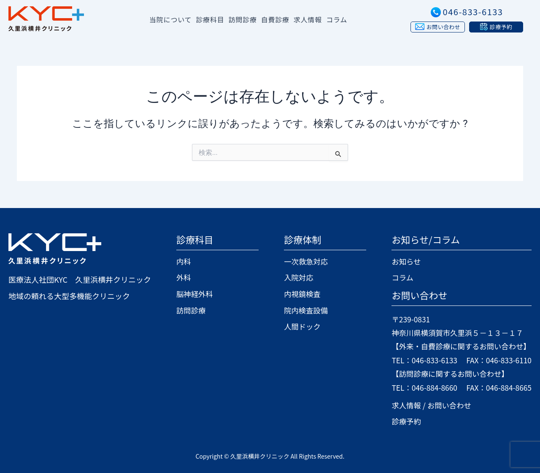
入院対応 (296, 277)
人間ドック (300, 326)
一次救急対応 (304, 261)
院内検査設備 (304, 309)
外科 (184, 277)
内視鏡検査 (300, 293)
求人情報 (308, 19)
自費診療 (275, 19)
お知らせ (401, 261)
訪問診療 (191, 309)
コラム (336, 19)
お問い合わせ (446, 405)
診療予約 (401, 421)
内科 (184, 261)
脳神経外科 (195, 293)
